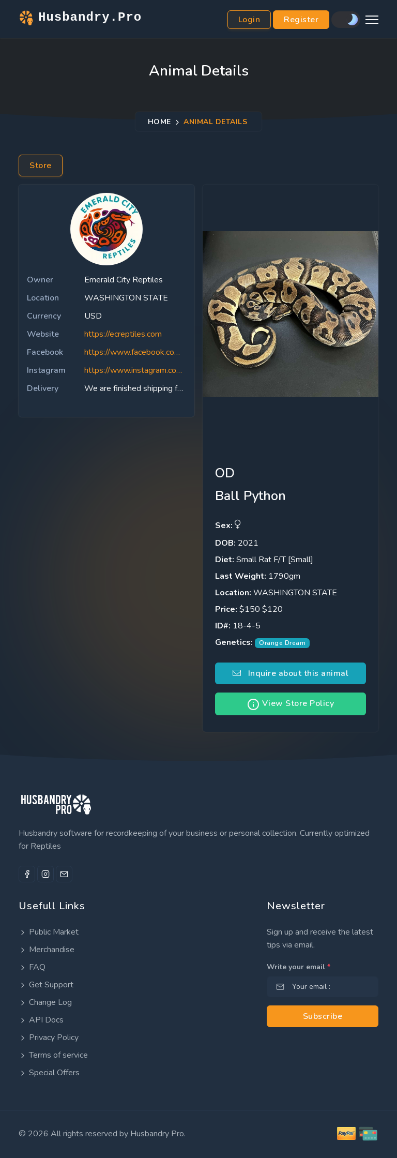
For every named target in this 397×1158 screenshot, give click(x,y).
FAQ (32, 967)
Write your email (298, 967)
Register (301, 19)
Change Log (45, 1002)
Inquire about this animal (291, 673)
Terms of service (53, 1055)
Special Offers (49, 1072)
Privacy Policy (49, 1037)
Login (249, 19)
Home (159, 122)
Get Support (46, 984)
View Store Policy (290, 704)
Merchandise (46, 949)
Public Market (49, 932)
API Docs (41, 1020)
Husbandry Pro (157, 1133)
